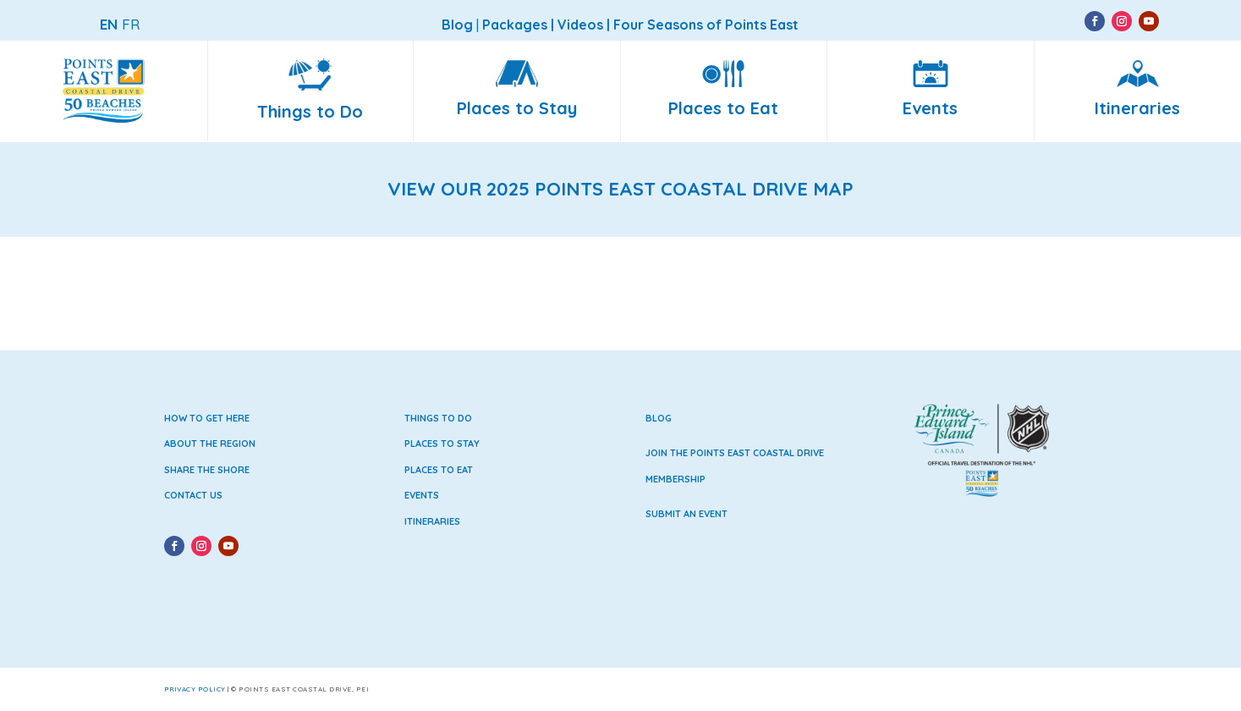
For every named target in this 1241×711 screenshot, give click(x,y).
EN (109, 24)
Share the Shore (207, 470)
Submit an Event (686, 514)
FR (131, 24)
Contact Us (193, 495)
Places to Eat (438, 470)
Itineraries (432, 521)
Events (421, 495)
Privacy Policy (195, 689)
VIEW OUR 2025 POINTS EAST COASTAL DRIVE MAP (620, 189)
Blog (658, 418)
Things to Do (438, 418)
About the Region (209, 443)
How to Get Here (207, 418)
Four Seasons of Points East (706, 24)
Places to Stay (442, 443)
